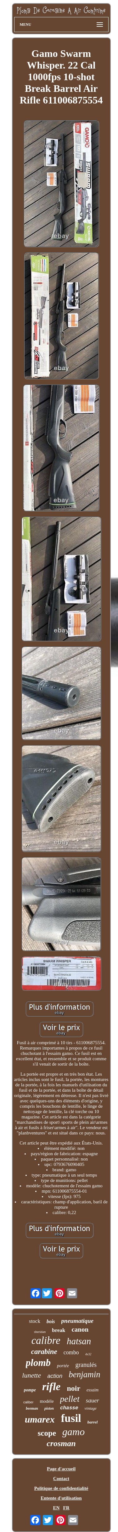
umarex (40, 1419)
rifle (51, 1386)
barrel (92, 1422)
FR (66, 1507)
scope (47, 1433)
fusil (71, 1418)
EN (56, 1507)
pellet (70, 1399)
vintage (91, 1408)
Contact (61, 1478)
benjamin (84, 1374)
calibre (45, 1340)
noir (73, 1388)
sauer (92, 1400)
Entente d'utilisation (61, 1498)
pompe (30, 1390)
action (54, 1376)
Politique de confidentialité (61, 1488)
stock (34, 1321)
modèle (46, 1401)
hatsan (79, 1341)
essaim (92, 1390)
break (58, 1330)
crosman (61, 1443)
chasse (69, 1408)
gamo (73, 1431)
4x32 (88, 1354)
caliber (28, 1402)
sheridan (40, 1332)
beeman (32, 1408)
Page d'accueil (61, 1468)
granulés (86, 1364)
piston (49, 1408)
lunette (31, 1375)
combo (71, 1352)
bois (51, 1321)
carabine (44, 1352)
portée (63, 1365)
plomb (38, 1362)
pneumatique (77, 1321)
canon (79, 1329)
